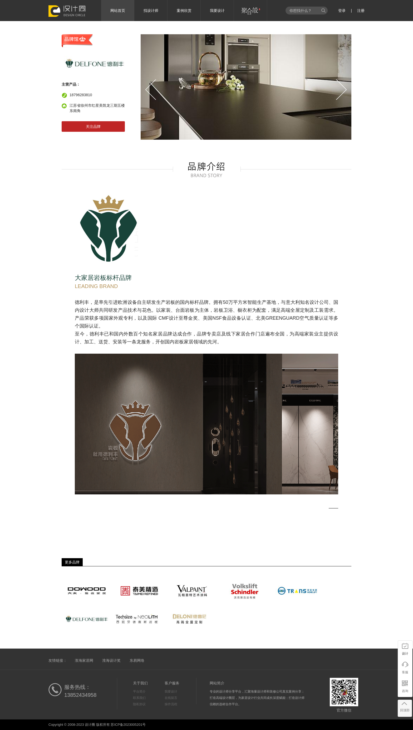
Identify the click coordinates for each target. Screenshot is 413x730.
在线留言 (171, 698)
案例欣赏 (184, 10)
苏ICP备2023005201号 (128, 725)
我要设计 (217, 10)
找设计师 (151, 10)
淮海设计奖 (111, 660)
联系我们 (139, 698)
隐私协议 (139, 704)
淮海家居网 (84, 660)
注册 (361, 10)
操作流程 (171, 704)
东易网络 (137, 660)
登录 (342, 10)
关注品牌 (93, 126)
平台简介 (139, 691)
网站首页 (117, 10)
